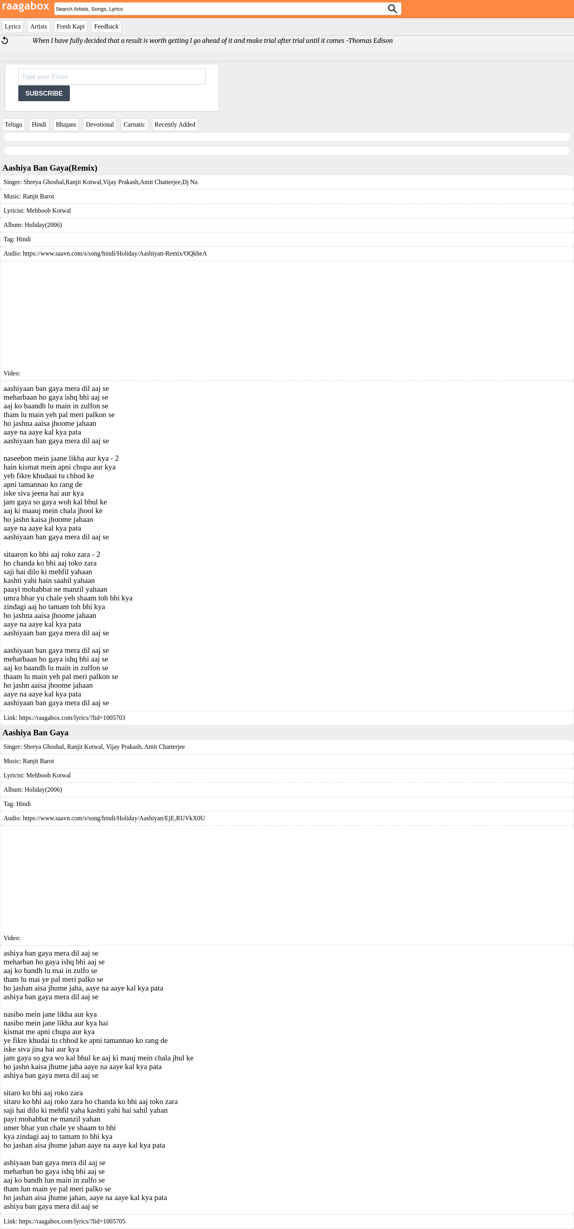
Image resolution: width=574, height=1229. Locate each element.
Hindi (39, 124)
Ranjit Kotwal (83, 182)
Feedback (106, 26)
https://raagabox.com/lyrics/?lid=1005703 (72, 717)
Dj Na (190, 182)
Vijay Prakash (120, 182)
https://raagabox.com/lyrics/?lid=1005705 (72, 1221)
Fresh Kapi (71, 26)
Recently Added (175, 124)
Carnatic (134, 124)
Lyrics (13, 26)
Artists (38, 26)
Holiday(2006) (43, 224)
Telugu (13, 124)
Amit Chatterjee (160, 182)
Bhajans (66, 124)
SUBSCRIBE (44, 93)
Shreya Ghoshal (43, 182)
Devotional (100, 124)
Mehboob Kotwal (48, 210)
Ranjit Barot (38, 196)
